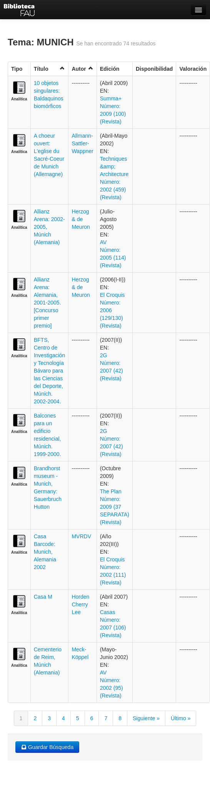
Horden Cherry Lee (80, 604)
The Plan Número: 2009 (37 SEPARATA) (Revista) (114, 506)
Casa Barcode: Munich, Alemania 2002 (45, 551)
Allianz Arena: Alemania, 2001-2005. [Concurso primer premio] (47, 302)
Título (49, 68)
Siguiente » (146, 718)
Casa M (43, 597)
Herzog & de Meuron (81, 219)
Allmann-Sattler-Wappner (82, 143)
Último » (180, 718)
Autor (82, 68)
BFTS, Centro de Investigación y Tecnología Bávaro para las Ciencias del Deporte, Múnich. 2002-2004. (49, 370)
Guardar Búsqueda (47, 747)
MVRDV (81, 536)
